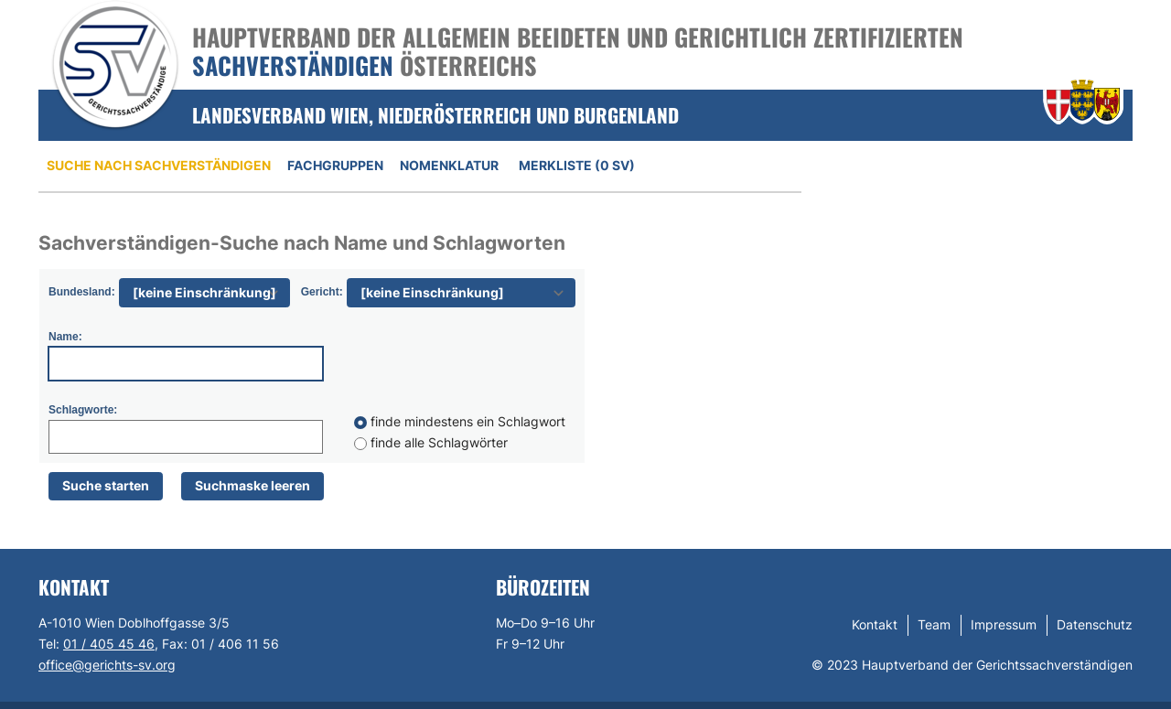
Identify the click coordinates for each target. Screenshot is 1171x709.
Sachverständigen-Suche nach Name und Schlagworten (301, 242)
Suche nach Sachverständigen (159, 165)
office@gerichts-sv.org (107, 664)
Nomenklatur (449, 165)
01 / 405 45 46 (109, 643)
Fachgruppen (335, 165)
